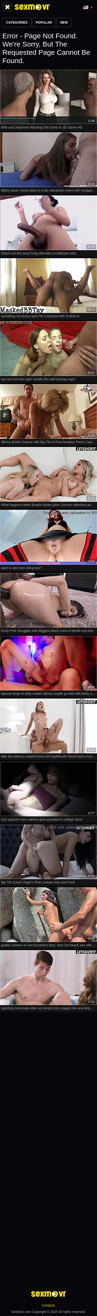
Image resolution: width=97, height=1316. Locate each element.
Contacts (48, 1305)
